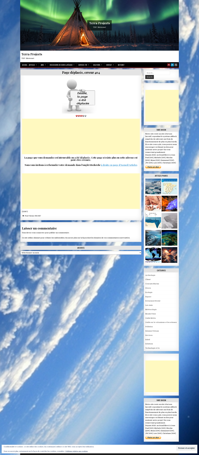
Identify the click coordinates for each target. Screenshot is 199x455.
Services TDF (82, 65)
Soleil (147, 340)
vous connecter (38, 233)
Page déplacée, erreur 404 (81, 72)
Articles (132, 165)
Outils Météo (150, 318)
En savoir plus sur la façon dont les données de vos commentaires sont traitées (97, 238)
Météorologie (151, 309)
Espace (148, 297)
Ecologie (148, 292)
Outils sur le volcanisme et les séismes (161, 322)
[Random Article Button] (168, 64)
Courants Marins (152, 284)
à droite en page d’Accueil (114, 165)
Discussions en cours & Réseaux (61, 65)
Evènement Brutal (152, 301)
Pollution (149, 327)
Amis (42, 65)
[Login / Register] (172, 64)
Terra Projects (99, 23)
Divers (148, 288)
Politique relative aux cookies (76, 451)
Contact (109, 65)
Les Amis (149, 305)
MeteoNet (121, 65)
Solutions (96, 65)
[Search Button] (175, 64)
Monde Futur (150, 314)
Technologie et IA (152, 348)
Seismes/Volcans (152, 331)
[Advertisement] (81, 136)
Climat (148, 279)
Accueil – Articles (28, 65)
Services (149, 335)
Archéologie (150, 275)
